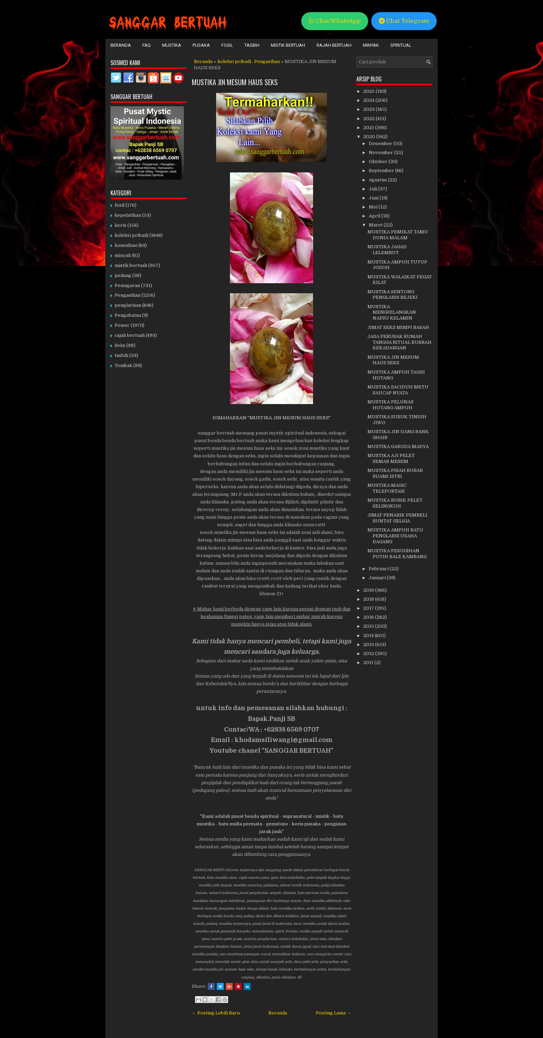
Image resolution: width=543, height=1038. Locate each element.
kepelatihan (128, 215)
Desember (381, 143)
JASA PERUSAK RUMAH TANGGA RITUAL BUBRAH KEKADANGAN (399, 342)
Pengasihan (267, 61)
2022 (369, 118)
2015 (369, 626)
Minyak (371, 45)
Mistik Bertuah (288, 45)
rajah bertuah (130, 335)
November (381, 152)
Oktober (379, 161)
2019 (369, 590)
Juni (374, 197)
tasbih (121, 355)
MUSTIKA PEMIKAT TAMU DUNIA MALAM (397, 234)
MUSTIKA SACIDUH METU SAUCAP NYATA (397, 389)
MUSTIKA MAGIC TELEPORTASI (387, 488)
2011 (368, 662)
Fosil (227, 45)
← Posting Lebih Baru (216, 1012)
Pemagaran (127, 285)
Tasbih (251, 45)
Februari (379, 568)
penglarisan (128, 305)
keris (120, 225)
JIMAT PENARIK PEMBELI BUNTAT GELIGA (397, 518)
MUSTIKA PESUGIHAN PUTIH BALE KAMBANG (397, 553)
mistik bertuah (131, 265)
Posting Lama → (333, 1012)
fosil (119, 205)
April (375, 215)
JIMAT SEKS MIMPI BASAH (398, 327)
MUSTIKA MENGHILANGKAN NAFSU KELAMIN (391, 312)
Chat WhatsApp (334, 21)
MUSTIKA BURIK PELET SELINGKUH (394, 503)
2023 (369, 109)
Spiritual (400, 45)
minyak (123, 255)
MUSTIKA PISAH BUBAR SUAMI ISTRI (395, 473)
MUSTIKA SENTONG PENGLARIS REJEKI (392, 294)
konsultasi (126, 245)
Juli (373, 188)
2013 (369, 644)
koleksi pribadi (234, 61)
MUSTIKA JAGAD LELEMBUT (387, 249)
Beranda (120, 45)
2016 (369, 617)
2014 (369, 635)
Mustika (171, 45)
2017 (369, 608)
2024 (369, 100)
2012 (369, 653)
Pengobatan (128, 315)
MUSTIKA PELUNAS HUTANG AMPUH (390, 404)
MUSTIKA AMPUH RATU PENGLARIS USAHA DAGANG (395, 535)
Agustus (378, 179)
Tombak (123, 365)
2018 (369, 599)
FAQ (146, 45)
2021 (369, 127)
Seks (120, 345)
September (382, 170)
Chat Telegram (404, 21)
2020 (369, 136)
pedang (123, 275)
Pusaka (201, 45)
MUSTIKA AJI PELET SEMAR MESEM (391, 458)
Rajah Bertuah (334, 45)
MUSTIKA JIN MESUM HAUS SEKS (235, 82)
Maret (376, 224)
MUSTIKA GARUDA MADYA (398, 446)
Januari (378, 577)
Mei (374, 206)
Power (122, 325)
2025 (369, 91)
